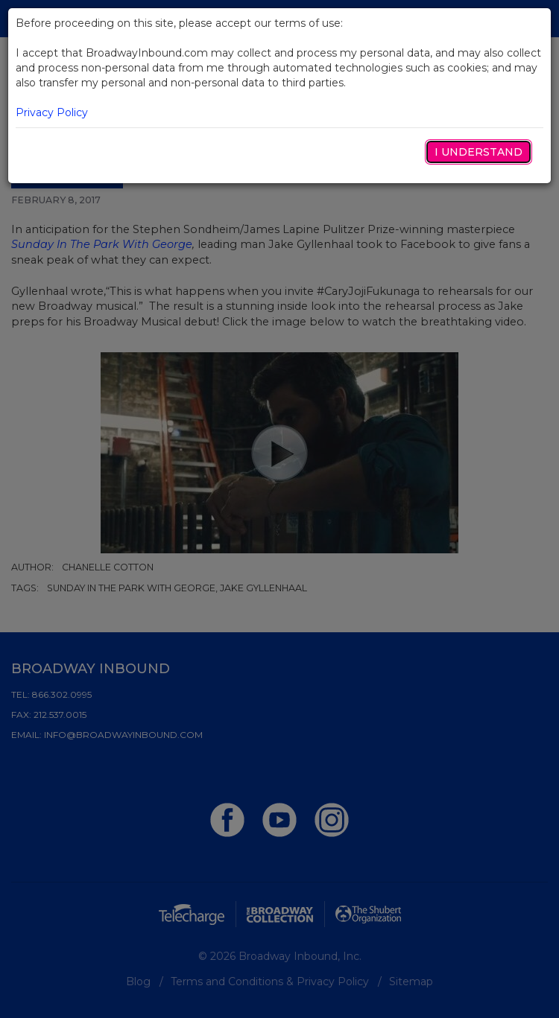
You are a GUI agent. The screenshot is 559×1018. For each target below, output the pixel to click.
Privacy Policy (52, 112)
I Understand (478, 152)
